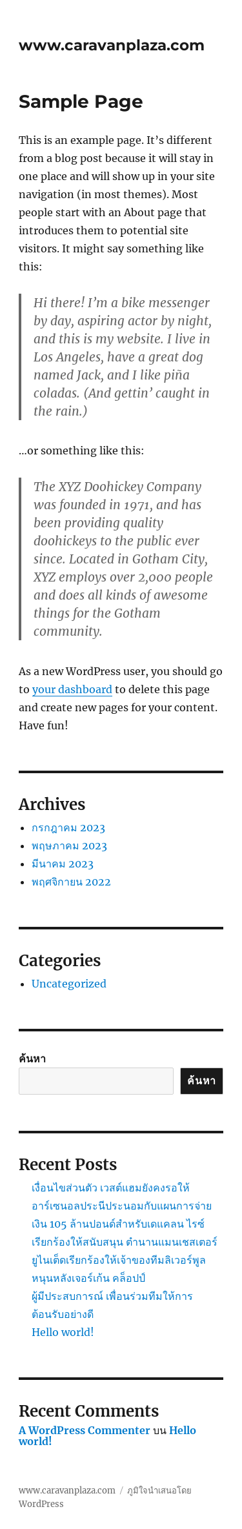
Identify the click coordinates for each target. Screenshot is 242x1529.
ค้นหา (32, 1058)
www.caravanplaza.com (112, 45)
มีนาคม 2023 (63, 863)
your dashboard (72, 689)
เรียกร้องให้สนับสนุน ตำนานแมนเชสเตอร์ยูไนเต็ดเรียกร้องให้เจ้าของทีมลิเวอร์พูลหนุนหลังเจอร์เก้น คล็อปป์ (124, 1259)
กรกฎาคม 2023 (68, 827)
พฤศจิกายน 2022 (71, 881)
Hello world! (63, 1332)
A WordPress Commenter (84, 1430)
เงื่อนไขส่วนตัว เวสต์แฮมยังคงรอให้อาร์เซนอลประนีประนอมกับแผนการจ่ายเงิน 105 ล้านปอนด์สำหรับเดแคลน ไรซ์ (122, 1205)
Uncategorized (69, 983)
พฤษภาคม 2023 (69, 845)
